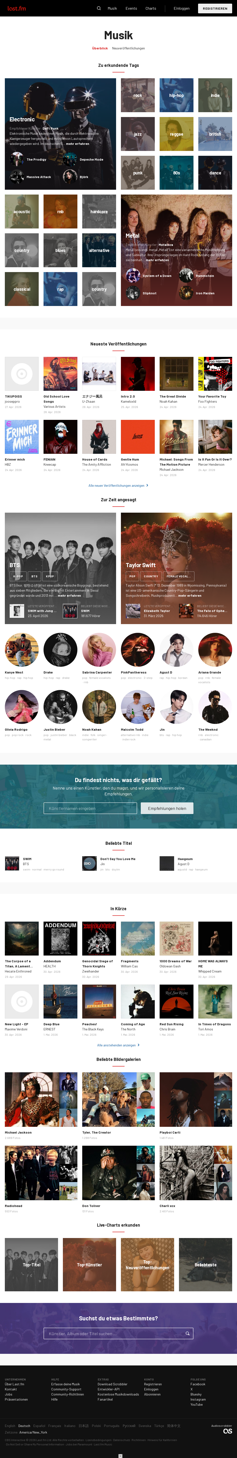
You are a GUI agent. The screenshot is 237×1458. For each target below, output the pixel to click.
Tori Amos (205, 1029)
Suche (99, 8)
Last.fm (22, 8)
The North (128, 1029)
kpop (50, 576)
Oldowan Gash (170, 966)
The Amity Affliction (96, 464)
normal (37, 869)
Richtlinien (139, 1440)
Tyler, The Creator (96, 1132)
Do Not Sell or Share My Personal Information (35, 1444)
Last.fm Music (103, 1444)
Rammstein (205, 276)
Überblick (100, 48)
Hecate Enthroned (18, 971)
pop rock (17, 735)
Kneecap (50, 464)
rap (19, 677)
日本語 (84, 1426)
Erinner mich (15, 459)
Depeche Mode (91, 159)
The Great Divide (173, 396)
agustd (182, 869)
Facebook (198, 1384)
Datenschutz (121, 1440)
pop (132, 576)
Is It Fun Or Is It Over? (215, 459)
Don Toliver (91, 1206)
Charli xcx (167, 1206)
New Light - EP (16, 1024)
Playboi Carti (170, 1132)
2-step (148, 677)
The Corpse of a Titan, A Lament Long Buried (18, 966)
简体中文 (174, 1426)
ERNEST (50, 1029)
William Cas (129, 966)
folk (93, 735)
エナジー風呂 (92, 396)
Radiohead (13, 1206)
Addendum (52, 961)
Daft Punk (51, 128)
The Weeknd (208, 729)
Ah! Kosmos (129, 464)
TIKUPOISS (13, 396)
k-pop (18, 576)
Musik (112, 8)
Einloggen (182, 8)
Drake (48, 672)
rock (28, 735)
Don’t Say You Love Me (117, 859)
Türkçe (159, 1426)
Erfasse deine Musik (65, 1384)
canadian (206, 739)
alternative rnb (130, 735)
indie (85, 735)
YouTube (197, 1404)
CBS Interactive (15, 1440)
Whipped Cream (210, 971)
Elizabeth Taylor (157, 611)
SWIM (85, 611)
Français (54, 1426)
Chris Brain (167, 1029)
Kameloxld (128, 401)
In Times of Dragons (214, 1024)
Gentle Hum (130, 459)
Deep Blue (51, 1024)
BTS (26, 864)
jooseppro (12, 401)
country (151, 576)
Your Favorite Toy (212, 396)
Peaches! (89, 1024)
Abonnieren (152, 1394)
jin (102, 869)
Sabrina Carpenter (97, 672)
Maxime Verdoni (16, 1029)
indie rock (128, 739)
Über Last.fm (14, 1384)
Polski (96, 1426)
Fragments (130, 961)
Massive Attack (39, 177)
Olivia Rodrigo (16, 729)
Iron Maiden (205, 293)
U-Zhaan (88, 401)
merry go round (54, 869)
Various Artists (55, 406)
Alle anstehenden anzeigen (116, 1045)
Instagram (198, 1399)
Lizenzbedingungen (98, 1440)
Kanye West (14, 672)
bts (34, 576)
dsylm (116, 869)
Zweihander (90, 971)
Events (131, 8)
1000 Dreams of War (176, 961)
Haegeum (185, 859)
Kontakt (11, 1389)
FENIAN (49, 459)
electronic (135, 677)
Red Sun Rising (172, 1024)
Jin (162, 729)
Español (39, 1426)
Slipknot (149, 293)
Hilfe (54, 1399)
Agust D (166, 672)
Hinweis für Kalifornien (162, 1440)
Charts (151, 8)
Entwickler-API (108, 1389)
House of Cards (94, 459)
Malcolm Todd (132, 729)
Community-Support (66, 1389)
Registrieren (215, 8)
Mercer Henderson (211, 464)
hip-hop (10, 677)
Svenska (145, 1426)
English (10, 1426)
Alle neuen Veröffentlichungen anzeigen (116, 485)
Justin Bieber (54, 729)
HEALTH (50, 966)
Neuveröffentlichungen (128, 48)
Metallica (166, 245)
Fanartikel (105, 1399)
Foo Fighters (207, 401)
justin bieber (59, 735)
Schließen (120, 1456)
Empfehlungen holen (167, 808)
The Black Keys (93, 1029)
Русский (129, 1426)
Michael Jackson (172, 469)
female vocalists (180, 576)
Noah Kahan (168, 401)
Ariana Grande (209, 672)
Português (111, 1426)
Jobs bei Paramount (79, 1444)
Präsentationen (16, 1399)
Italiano (69, 1426)
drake (66, 677)
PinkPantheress (134, 672)
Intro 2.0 (128, 396)
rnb (86, 682)
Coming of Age (133, 1024)
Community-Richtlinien (67, 1394)
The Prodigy (36, 159)
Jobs (8, 1394)
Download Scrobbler (112, 1384)
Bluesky (196, 1394)
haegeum (201, 869)
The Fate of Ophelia (212, 611)
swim (26, 869)
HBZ (8, 464)
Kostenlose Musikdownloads (118, 1394)
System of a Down (157, 276)
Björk (84, 177)
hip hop (28, 677)
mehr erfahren (77, 143)
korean (182, 677)
